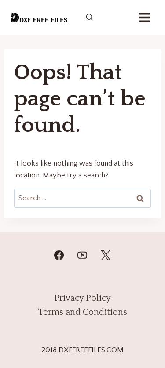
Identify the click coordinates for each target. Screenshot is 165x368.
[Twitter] (105, 255)
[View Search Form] (89, 17)
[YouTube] (82, 255)
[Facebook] (59, 255)
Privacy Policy (82, 298)
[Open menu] (144, 17)
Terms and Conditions (82, 312)
